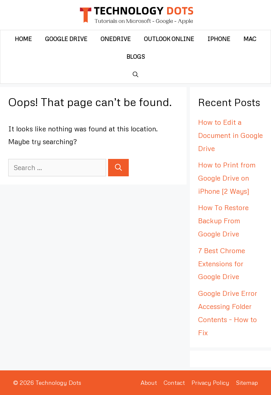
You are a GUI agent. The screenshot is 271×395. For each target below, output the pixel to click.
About (149, 382)
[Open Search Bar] (135, 74)
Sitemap (247, 382)
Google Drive (66, 38)
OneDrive (116, 38)
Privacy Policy (210, 382)
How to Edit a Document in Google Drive (230, 135)
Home (23, 38)
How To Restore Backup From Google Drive (223, 220)
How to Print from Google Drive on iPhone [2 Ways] (227, 178)
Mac (249, 38)
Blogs (135, 56)
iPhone (218, 38)
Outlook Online (169, 38)
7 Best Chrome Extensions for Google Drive (221, 263)
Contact (174, 382)
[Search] (118, 168)
